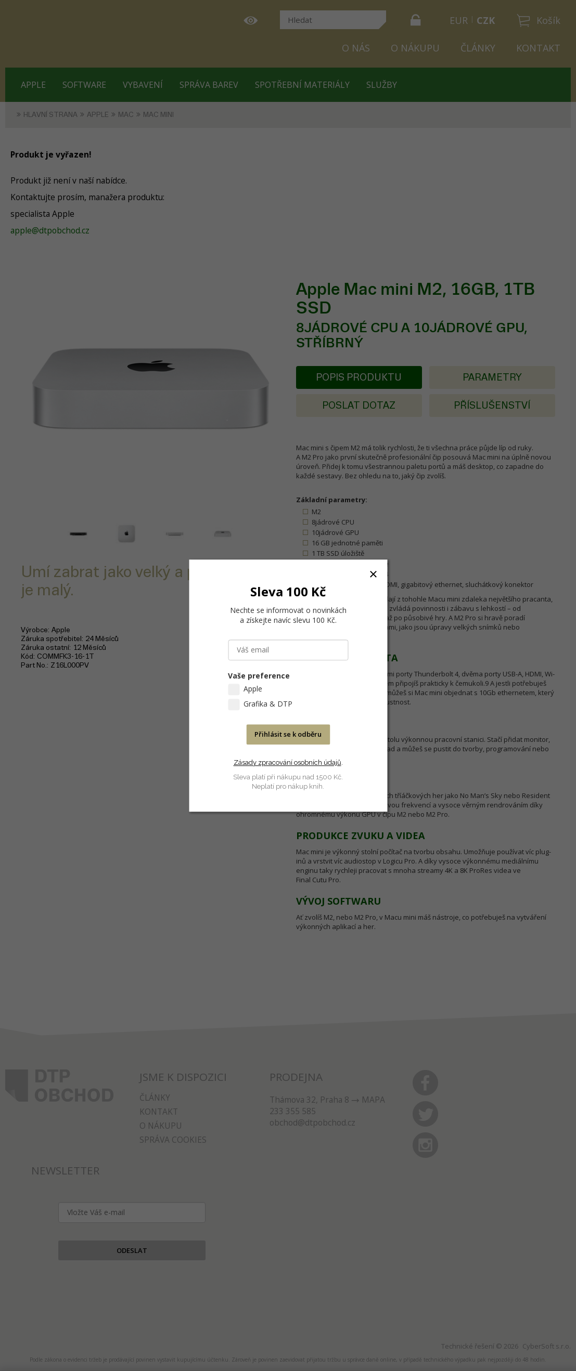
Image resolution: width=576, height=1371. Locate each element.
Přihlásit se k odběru (288, 734)
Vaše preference (259, 676)
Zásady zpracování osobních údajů (287, 762)
